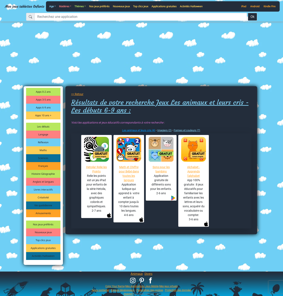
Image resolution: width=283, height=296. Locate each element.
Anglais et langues (43, 181)
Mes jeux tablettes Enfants (24, 6)
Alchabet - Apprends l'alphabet (193, 171)
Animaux (137, 274)
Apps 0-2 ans (43, 91)
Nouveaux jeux (121, 6)
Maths (43, 150)
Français (43, 166)
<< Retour (77, 94)
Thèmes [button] (79, 6)
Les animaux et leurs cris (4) (138, 130)
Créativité (43, 197)
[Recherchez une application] (141, 17)
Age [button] (51, 6)
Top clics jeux (140, 6)
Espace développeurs (123, 290)
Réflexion (43, 142)
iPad (243, 6)
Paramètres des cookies (149, 290)
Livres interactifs (43, 189)
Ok (252, 17)
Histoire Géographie (43, 174)
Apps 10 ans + (43, 115)
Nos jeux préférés (99, 6)
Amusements (43, 213)
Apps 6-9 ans (43, 107)
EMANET (129, 294)
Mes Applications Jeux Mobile (142, 286)
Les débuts (43, 126)
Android (254, 6)
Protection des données (178, 290)
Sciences (43, 158)
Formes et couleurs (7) (187, 130)
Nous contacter (100, 290)
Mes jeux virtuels (168, 286)
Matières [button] (64, 6)
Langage (43, 134)
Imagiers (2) (164, 130)
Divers (148, 273)
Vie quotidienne (43, 205)
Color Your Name (115, 286)
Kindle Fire (270, 6)
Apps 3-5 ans (43, 99)
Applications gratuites (164, 6)
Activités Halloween (191, 6)
